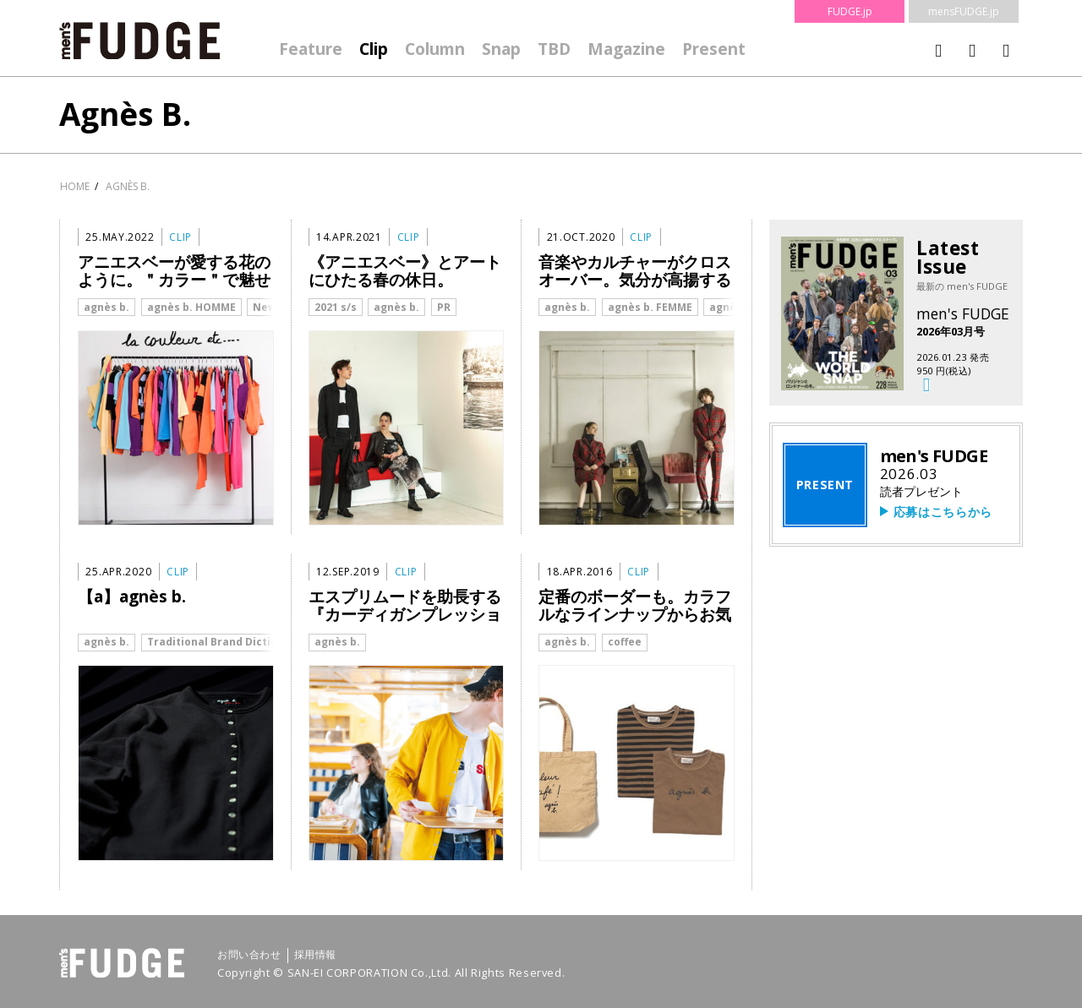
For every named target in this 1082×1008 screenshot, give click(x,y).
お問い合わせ (249, 955)
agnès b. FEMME (650, 307)
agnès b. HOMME (191, 307)
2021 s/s (335, 307)
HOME (75, 186)
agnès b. (106, 307)
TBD (554, 48)
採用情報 (315, 955)
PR (444, 307)
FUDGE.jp (850, 11)
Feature (310, 48)
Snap (501, 48)
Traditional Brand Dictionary (224, 642)
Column (435, 48)
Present (714, 48)
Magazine (626, 48)
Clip (373, 48)
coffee (625, 642)
